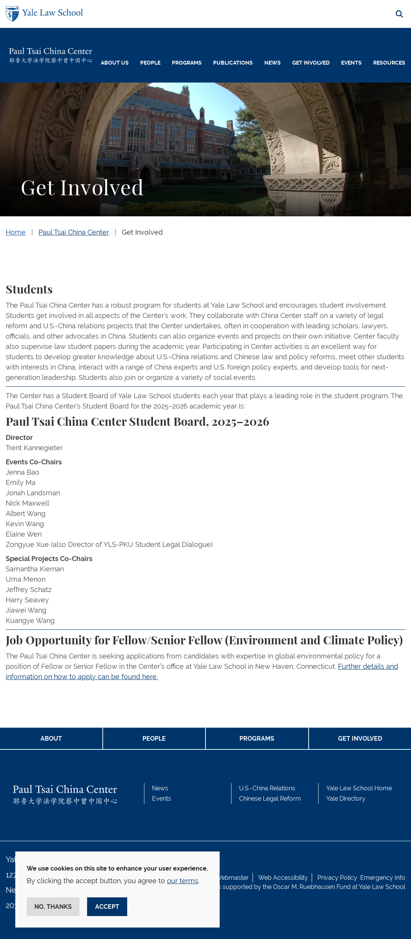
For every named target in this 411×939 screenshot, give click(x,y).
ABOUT (51, 738)
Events (351, 63)
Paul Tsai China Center (74, 232)
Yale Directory (346, 798)
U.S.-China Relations (267, 788)
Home (16, 232)
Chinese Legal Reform (270, 798)
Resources (389, 63)
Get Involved (311, 63)
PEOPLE (154, 738)
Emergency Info (382, 877)
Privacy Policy (337, 877)
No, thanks (53, 906)
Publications (233, 63)
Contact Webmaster (220, 877)
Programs (187, 63)
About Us (115, 63)
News (272, 63)
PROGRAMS (256, 738)
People (150, 63)
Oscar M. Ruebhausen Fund (312, 886)
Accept (107, 906)
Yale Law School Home (359, 788)
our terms (182, 881)
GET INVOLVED (360, 738)
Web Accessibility (283, 877)
